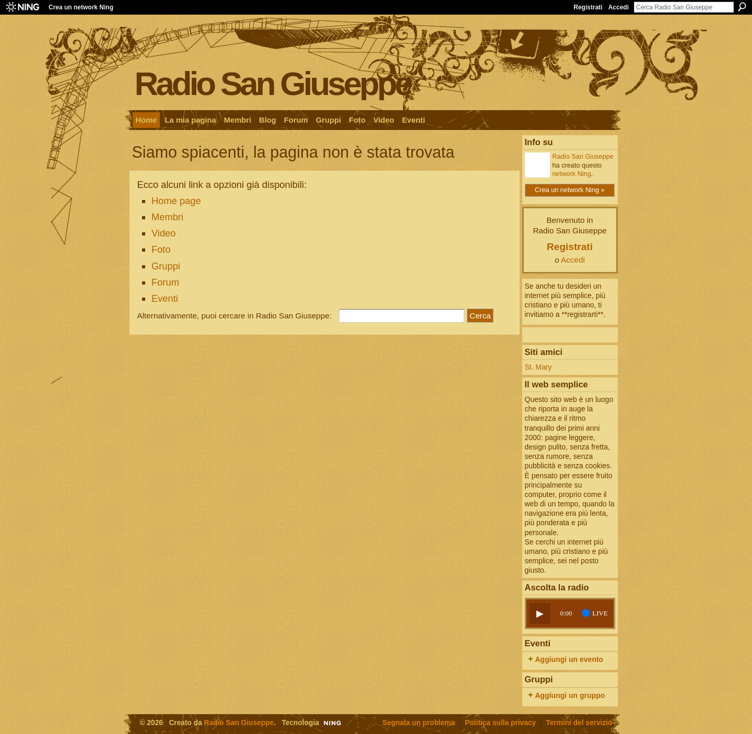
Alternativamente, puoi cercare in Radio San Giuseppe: (234, 315)
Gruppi (165, 266)
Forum (165, 282)
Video (163, 233)
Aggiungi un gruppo (570, 695)
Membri (167, 216)
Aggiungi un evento (569, 659)
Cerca (742, 6)
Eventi (164, 298)
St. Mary (538, 367)
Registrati (587, 7)
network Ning (572, 173)
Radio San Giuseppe (273, 83)
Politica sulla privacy (500, 723)
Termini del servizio (579, 723)
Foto (161, 249)
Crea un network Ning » (570, 190)
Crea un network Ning (81, 7)
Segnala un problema (418, 723)
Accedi (618, 7)
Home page (176, 200)
